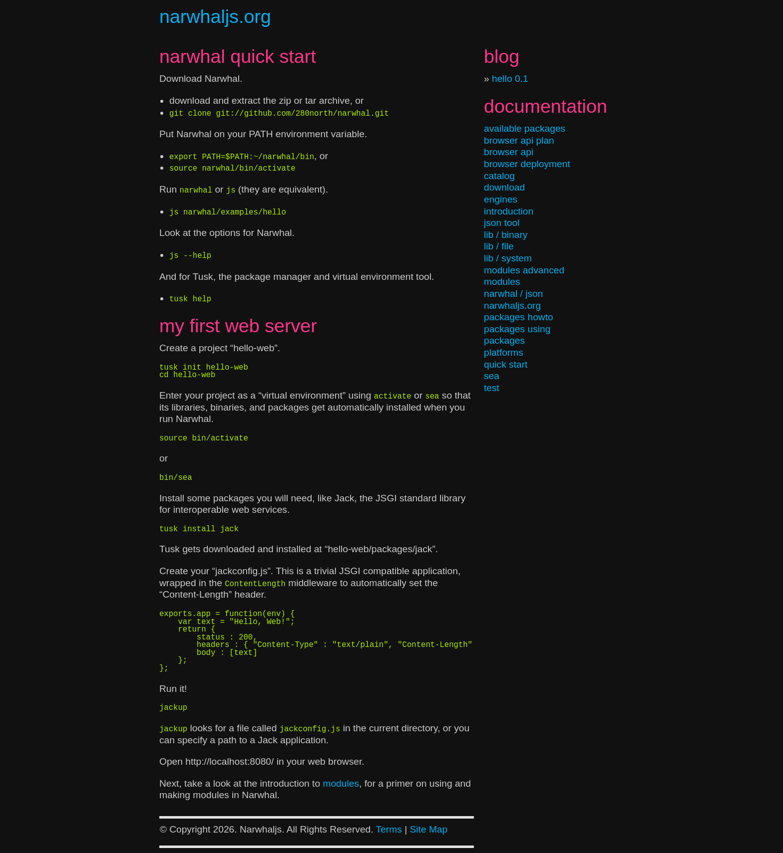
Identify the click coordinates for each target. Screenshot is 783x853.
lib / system (508, 258)
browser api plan (519, 140)
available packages (524, 128)
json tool (501, 222)
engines (500, 199)
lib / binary (505, 234)
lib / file (499, 246)
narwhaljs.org (215, 16)
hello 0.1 (510, 78)
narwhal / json (513, 293)
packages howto (518, 317)
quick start (505, 364)
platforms (503, 352)
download (504, 187)
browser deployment (527, 164)
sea (491, 376)
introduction (508, 211)
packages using (517, 329)
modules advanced (524, 270)
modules (502, 281)
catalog (499, 176)
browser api (508, 152)
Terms (389, 829)
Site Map (428, 829)
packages (504, 340)
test (491, 388)
